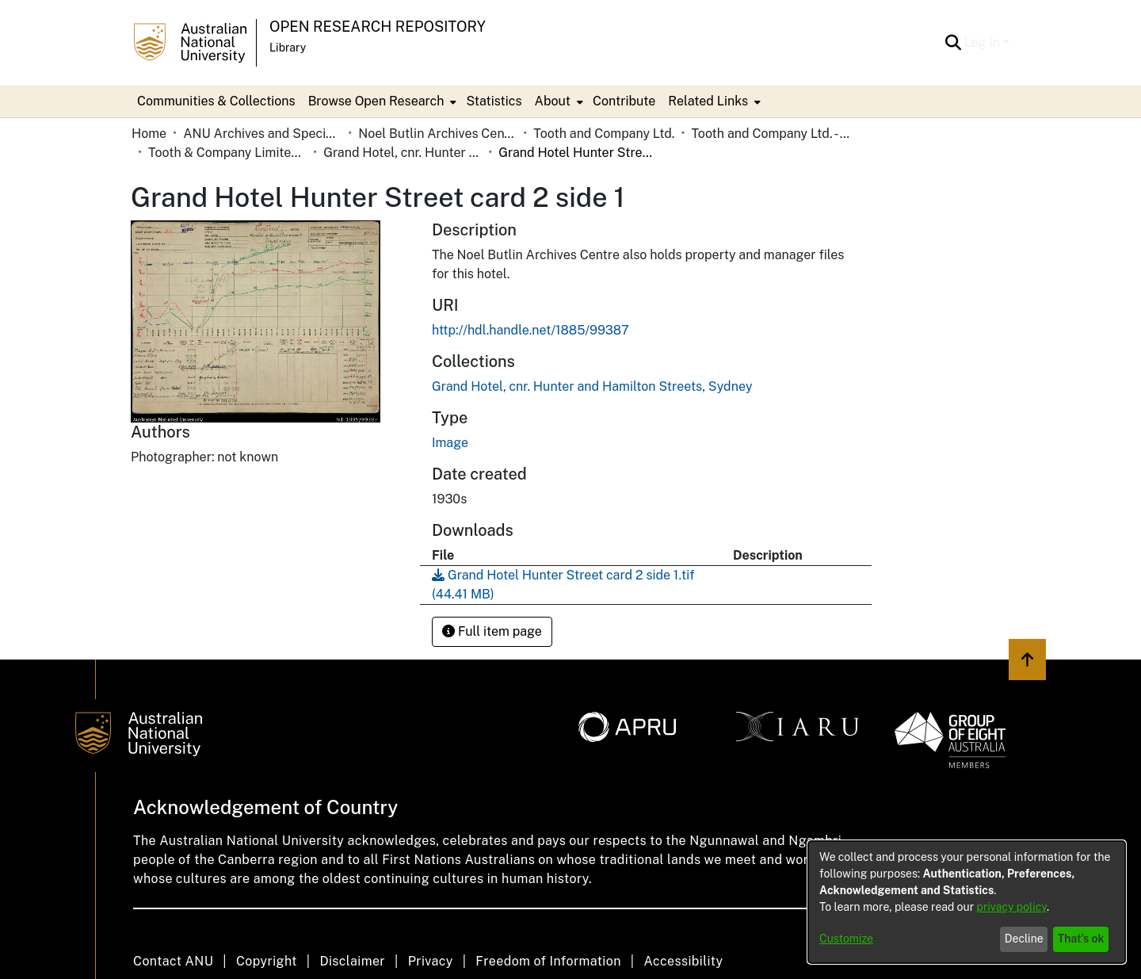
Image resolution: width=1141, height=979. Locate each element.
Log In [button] (983, 42)
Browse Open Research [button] (376, 101)
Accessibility (683, 961)
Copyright (266, 961)
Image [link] (450, 442)
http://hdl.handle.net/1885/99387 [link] (530, 330)
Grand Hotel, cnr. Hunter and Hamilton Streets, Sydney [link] (402, 152)
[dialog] (966, 902)
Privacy (430, 961)
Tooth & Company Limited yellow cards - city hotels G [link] (227, 152)
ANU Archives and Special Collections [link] (262, 133)
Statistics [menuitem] (493, 101)
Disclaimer (352, 961)
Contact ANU (173, 961)
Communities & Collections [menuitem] (216, 101)
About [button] (552, 101)
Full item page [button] (492, 631)
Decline (1024, 938)
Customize (846, 938)
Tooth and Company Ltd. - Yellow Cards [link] (770, 133)
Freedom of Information (547, 961)
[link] (592, 386)
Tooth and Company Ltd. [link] (603, 133)
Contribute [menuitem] (624, 101)
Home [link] (149, 133)
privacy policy (1012, 907)
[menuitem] (381, 101)
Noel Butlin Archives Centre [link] (437, 133)
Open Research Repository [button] (377, 26)
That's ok (1081, 938)
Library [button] (287, 47)
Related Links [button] (708, 101)
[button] (954, 42)
